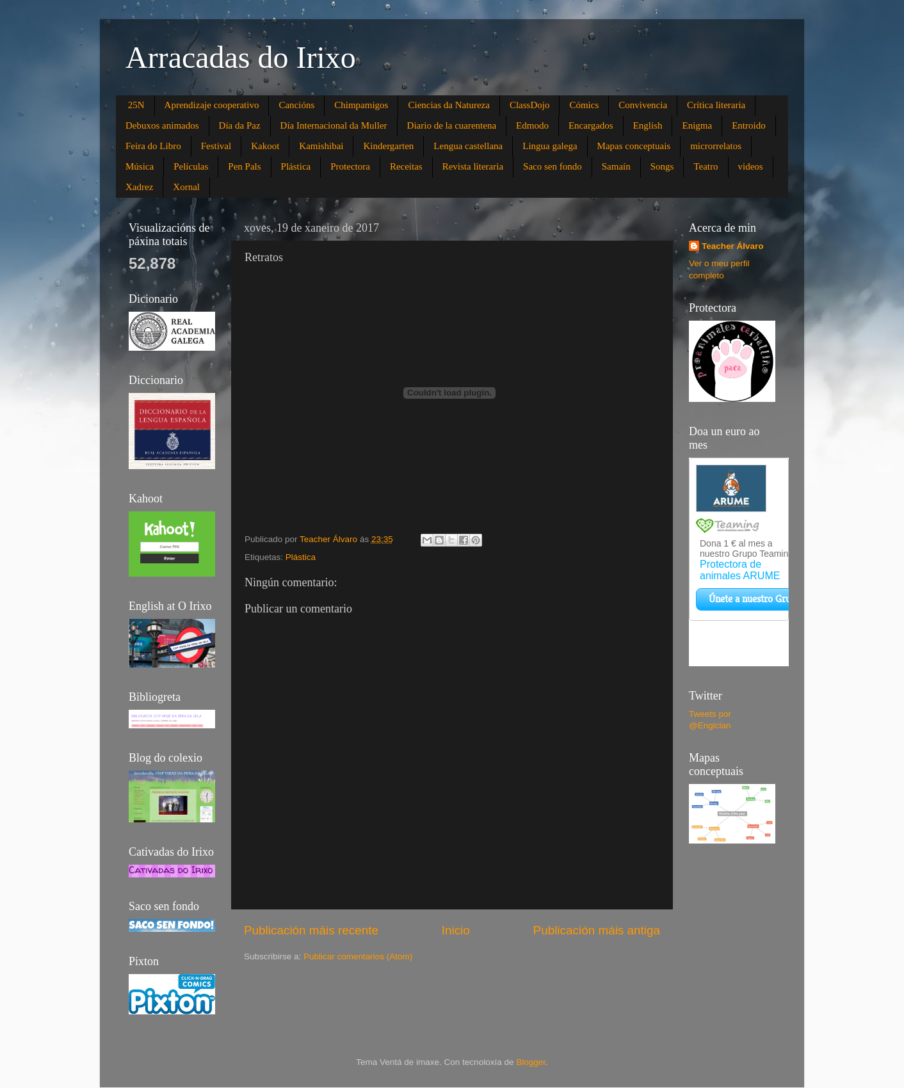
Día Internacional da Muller (333, 125)
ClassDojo (530, 105)
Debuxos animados (162, 125)
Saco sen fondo (552, 166)
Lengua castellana (468, 146)
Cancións (296, 105)
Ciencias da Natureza (448, 105)
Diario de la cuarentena (452, 125)
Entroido (749, 125)
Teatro (705, 166)
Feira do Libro (153, 146)
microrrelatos (715, 146)
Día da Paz (240, 125)
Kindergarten (388, 146)
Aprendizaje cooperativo (212, 105)
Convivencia (642, 105)
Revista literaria (472, 166)
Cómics (584, 105)
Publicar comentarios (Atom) (357, 956)
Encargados (591, 125)
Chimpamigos (361, 105)
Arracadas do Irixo (240, 57)
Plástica (296, 166)
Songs (662, 166)
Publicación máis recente (311, 930)
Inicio (456, 930)
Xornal (186, 187)
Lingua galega (549, 146)
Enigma (697, 125)
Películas (191, 166)
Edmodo (532, 125)
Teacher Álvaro (733, 246)
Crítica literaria (716, 105)
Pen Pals (244, 166)
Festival (216, 146)
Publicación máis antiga (596, 930)
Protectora (350, 166)
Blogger (530, 1062)
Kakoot (265, 146)
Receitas (406, 166)
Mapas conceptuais (634, 146)
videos (750, 166)
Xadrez (139, 187)
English (648, 125)
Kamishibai (321, 146)
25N (136, 105)
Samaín (616, 166)
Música (139, 166)
